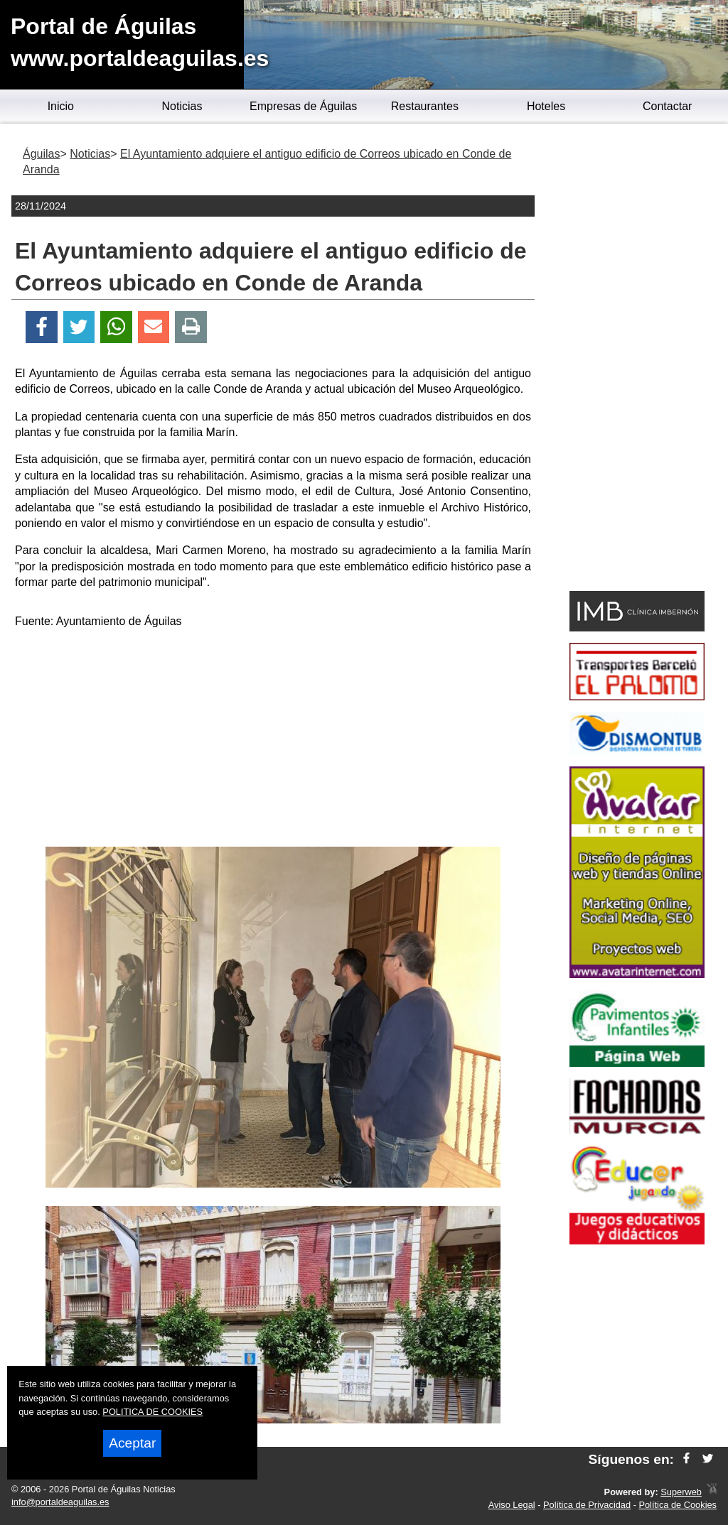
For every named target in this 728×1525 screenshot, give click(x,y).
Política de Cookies (677, 1504)
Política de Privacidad (587, 1504)
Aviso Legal (511, 1504)
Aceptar (132, 1443)
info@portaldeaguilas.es (60, 1502)
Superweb (681, 1492)
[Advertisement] (273, 740)
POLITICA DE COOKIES (152, 1411)
